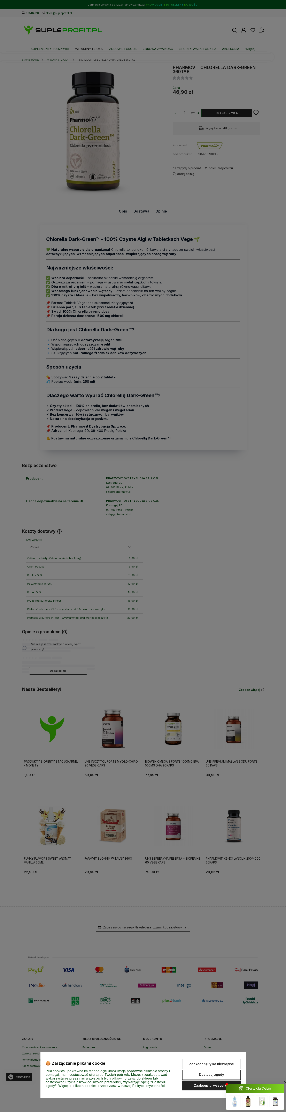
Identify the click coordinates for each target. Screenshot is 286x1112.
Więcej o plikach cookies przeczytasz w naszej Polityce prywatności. (111, 1086)
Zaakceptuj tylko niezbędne (211, 1064)
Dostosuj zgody (211, 1075)
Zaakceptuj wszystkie (211, 1085)
